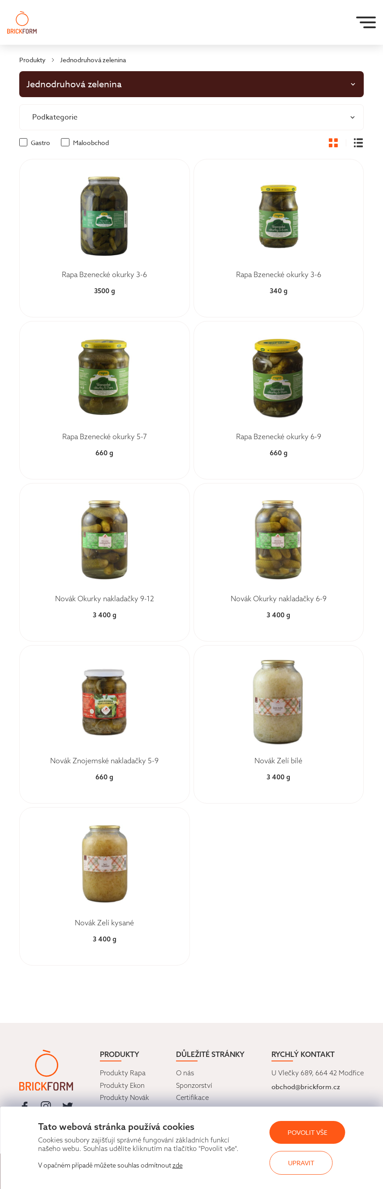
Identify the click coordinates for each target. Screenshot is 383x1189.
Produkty (32, 60)
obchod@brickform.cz (305, 1087)
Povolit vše (307, 1132)
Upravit (301, 1163)
